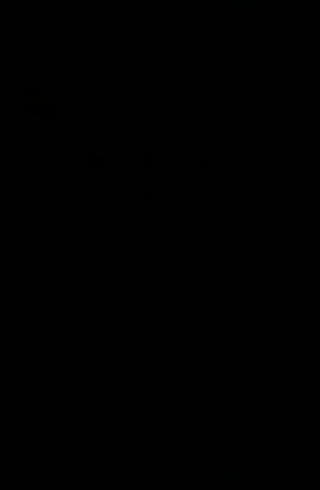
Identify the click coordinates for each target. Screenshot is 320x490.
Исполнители (60, 6)
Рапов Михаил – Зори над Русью (153, 319)
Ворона (276, 455)
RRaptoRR (278, 257)
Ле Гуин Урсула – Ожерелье (149, 264)
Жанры (23, 6)
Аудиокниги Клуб (25, 483)
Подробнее (139, 478)
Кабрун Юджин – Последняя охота (155, 381)
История (107, 114)
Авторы (39, 6)
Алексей (277, 367)
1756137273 (280, 19)
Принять (231, 476)
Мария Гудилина (283, 414)
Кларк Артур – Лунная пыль (149, 295)
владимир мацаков (285, 55)
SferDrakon (279, 107)
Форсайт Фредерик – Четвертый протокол (161, 350)
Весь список (99, 221)
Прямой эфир (286, 6)
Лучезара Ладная (283, 315)
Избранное (102, 142)
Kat (273, 211)
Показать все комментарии (169, 394)
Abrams (276, 171)
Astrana (109, 250)
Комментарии (103, 240)
